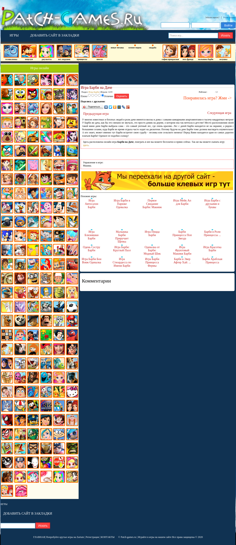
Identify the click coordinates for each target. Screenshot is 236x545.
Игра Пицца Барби (152, 233)
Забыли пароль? (212, 17)
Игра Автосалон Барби (91, 204)
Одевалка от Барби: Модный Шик (152, 250)
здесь (86, 145)
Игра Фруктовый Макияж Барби (182, 250)
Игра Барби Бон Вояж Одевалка (91, 261)
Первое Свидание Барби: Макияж (152, 204)
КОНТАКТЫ (107, 537)
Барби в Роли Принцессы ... (212, 233)
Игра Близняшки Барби (92, 235)
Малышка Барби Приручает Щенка (122, 236)
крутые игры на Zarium (71, 537)
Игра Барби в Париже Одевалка (122, 204)
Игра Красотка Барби (212, 249)
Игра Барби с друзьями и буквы (212, 204)
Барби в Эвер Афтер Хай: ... (182, 261)
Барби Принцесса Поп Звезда (182, 235)
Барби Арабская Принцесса (212, 261)
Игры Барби (94, 92)
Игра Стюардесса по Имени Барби (122, 262)
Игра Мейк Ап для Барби (182, 202)
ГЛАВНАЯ (39, 537)
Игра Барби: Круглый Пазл (122, 249)
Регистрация (229, 17)
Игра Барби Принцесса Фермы (152, 262)
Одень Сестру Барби (91, 249)
